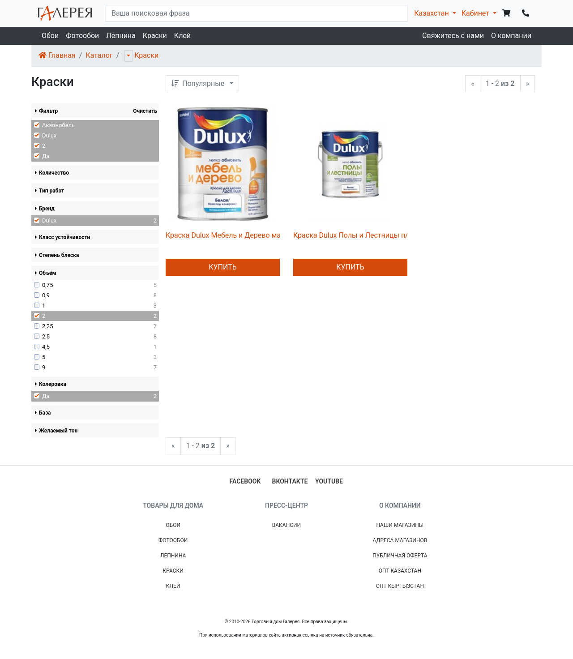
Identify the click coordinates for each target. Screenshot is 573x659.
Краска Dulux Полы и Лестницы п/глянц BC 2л (370, 235)
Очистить (145, 111)
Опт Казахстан (400, 571)
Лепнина (120, 35)
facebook (245, 481)
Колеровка (50, 384)
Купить (223, 267)
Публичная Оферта (399, 555)
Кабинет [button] (476, 13)
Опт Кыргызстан (400, 586)
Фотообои (82, 35)
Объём (45, 273)
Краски (155, 35)
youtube (329, 481)
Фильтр (46, 111)
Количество (52, 173)
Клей (182, 35)
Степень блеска (57, 255)
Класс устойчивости (62, 237)
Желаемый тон (56, 431)
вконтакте (290, 481)
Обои (50, 35)
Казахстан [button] (432, 13)
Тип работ (49, 191)
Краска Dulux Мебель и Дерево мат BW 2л (236, 235)
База (43, 413)
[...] (256, 13)
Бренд (45, 208)
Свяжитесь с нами (453, 35)
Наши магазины (399, 525)
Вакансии (286, 525)
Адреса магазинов (399, 540)
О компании (511, 35)
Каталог (99, 55)
